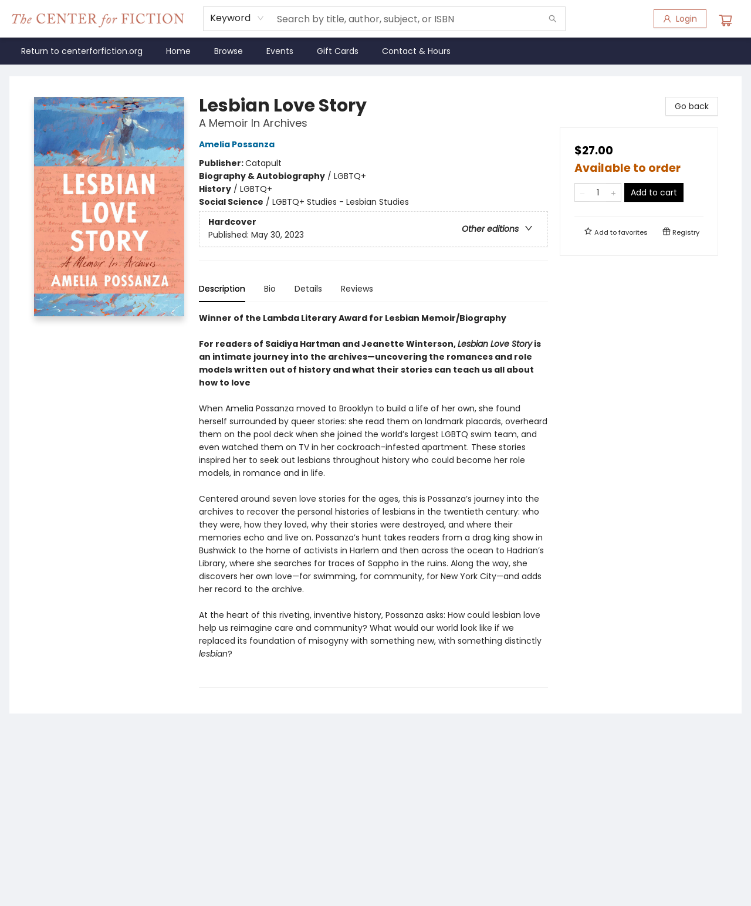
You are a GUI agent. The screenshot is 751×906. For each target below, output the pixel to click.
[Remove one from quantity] (582, 192)
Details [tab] (308, 289)
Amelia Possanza (238, 144)
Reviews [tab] (357, 289)
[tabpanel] (373, 500)
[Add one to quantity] (613, 192)
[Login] (680, 18)
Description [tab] (222, 289)
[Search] (552, 19)
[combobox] (237, 18)
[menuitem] (81, 51)
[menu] (375, 51)
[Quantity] (598, 192)
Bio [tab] (270, 289)
